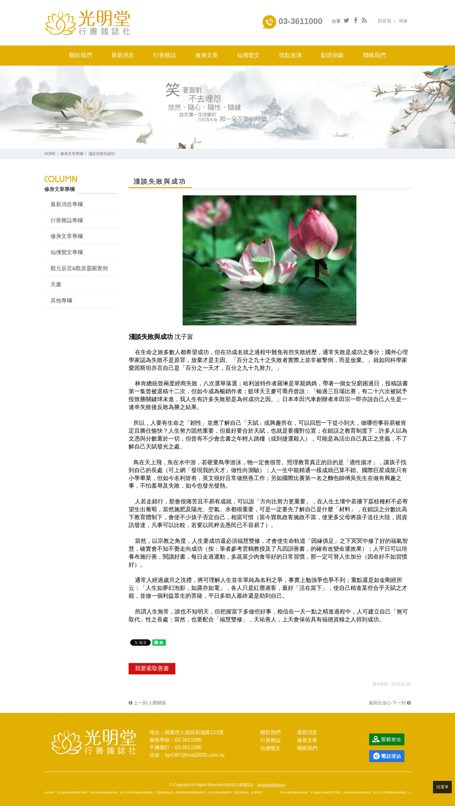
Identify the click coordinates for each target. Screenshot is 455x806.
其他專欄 (61, 301)
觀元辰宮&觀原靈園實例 (79, 268)
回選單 (442, 787)
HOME (50, 153)
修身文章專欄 (71, 153)
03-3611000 (292, 21)
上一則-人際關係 (147, 702)
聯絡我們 (307, 748)
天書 (56, 284)
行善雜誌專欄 (67, 220)
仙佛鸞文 (270, 748)
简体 (403, 20)
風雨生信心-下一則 (390, 702)
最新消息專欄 (67, 204)
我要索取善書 (152, 668)
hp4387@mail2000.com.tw (195, 755)
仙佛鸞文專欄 (67, 252)
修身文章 (307, 740)
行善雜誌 (270, 740)
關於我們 (270, 732)
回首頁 (384, 20)
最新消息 (307, 732)
